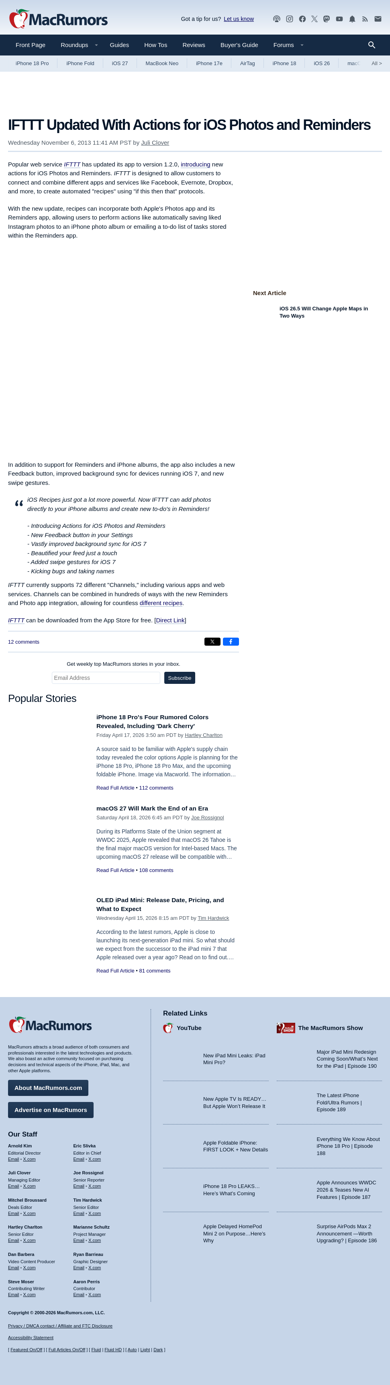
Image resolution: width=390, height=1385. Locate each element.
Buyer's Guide (239, 44)
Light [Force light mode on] (145, 1349)
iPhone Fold (80, 63)
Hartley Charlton (204, 735)
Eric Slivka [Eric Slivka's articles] (85, 1143)
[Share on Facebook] (231, 642)
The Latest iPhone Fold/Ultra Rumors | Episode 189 (339, 1100)
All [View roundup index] (377, 63)
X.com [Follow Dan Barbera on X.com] (29, 1265)
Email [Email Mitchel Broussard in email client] (13, 1211)
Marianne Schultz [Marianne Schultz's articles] (92, 1225)
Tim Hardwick (213, 918)
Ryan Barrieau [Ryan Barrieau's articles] (89, 1252)
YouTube (189, 1025)
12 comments (23, 642)
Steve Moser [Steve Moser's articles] (21, 1279)
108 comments (156, 870)
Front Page (30, 44)
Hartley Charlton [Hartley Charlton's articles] (25, 1225)
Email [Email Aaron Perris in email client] (79, 1292)
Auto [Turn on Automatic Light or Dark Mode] (132, 1349)
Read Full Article (115, 788)
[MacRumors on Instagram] (290, 19)
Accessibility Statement (30, 1338)
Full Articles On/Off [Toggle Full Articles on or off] (67, 1349)
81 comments (154, 971)
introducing (195, 164)
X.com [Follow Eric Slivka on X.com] (94, 1157)
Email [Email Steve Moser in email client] (13, 1292)
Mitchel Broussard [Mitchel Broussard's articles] (27, 1198)
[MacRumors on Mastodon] (327, 19)
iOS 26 (322, 63)
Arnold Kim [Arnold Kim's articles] (20, 1143)
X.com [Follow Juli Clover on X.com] (29, 1184)
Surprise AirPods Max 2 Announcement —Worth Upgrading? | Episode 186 (347, 1231)
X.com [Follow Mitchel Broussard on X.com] (29, 1211)
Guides (119, 44)
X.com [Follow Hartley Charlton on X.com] (29, 1238)
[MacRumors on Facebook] (302, 19)
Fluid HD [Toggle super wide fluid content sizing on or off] (113, 1349)
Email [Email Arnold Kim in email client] (13, 1157)
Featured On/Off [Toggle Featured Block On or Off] (26, 1349)
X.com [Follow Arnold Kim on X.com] (29, 1157)
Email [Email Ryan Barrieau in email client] (79, 1265)
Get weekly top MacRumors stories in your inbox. (123, 664)
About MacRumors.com (48, 1085)
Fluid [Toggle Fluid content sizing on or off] (96, 1349)
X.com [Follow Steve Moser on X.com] (29, 1292)
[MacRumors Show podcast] (277, 19)
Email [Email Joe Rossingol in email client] (79, 1184)
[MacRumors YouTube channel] (339, 19)
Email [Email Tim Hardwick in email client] (79, 1211)
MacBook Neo (162, 63)
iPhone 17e (209, 63)
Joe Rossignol (207, 818)
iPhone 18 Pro (32, 63)
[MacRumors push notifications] (352, 19)
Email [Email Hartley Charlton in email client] (13, 1238)
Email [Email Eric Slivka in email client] (79, 1157)
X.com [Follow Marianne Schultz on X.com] (94, 1238)
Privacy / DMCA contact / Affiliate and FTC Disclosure (60, 1325)
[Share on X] (212, 642)
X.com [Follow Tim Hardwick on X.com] (94, 1211)
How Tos (155, 44)
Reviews (193, 44)
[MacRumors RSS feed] (365, 19)
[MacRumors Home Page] (58, 19)
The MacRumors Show (330, 1025)
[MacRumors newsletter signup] (378, 19)
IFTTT (16, 620)
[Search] (374, 45)
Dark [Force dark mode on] (158, 1349)
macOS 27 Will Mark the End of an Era (157, 808)
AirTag (247, 63)
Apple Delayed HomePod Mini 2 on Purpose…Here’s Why (234, 1231)
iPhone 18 (284, 63)
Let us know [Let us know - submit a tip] (239, 19)
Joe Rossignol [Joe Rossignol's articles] (89, 1171)
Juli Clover (155, 142)
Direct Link (170, 620)
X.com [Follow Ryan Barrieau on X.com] (94, 1265)
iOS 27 (120, 63)
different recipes (161, 602)
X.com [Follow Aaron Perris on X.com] (94, 1292)
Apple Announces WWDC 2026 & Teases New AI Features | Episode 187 (346, 1188)
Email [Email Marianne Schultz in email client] (79, 1238)
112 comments (156, 788)
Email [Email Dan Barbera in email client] (13, 1265)
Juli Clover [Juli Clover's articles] (19, 1171)
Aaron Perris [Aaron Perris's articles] (87, 1279)
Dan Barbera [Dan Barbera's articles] (21, 1252)
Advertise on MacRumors (50, 1107)
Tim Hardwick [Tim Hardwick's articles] (88, 1198)
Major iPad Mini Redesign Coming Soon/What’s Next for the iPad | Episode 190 (347, 1057)
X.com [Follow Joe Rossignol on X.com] (94, 1184)
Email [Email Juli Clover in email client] (13, 1184)
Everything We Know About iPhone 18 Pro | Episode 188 (348, 1144)
